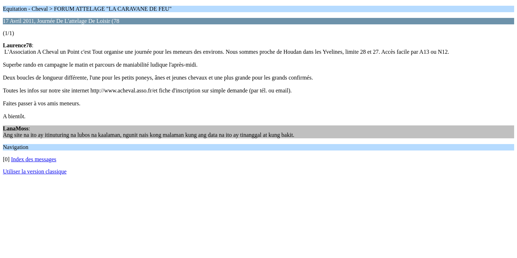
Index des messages (33, 159)
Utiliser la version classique (34, 171)
